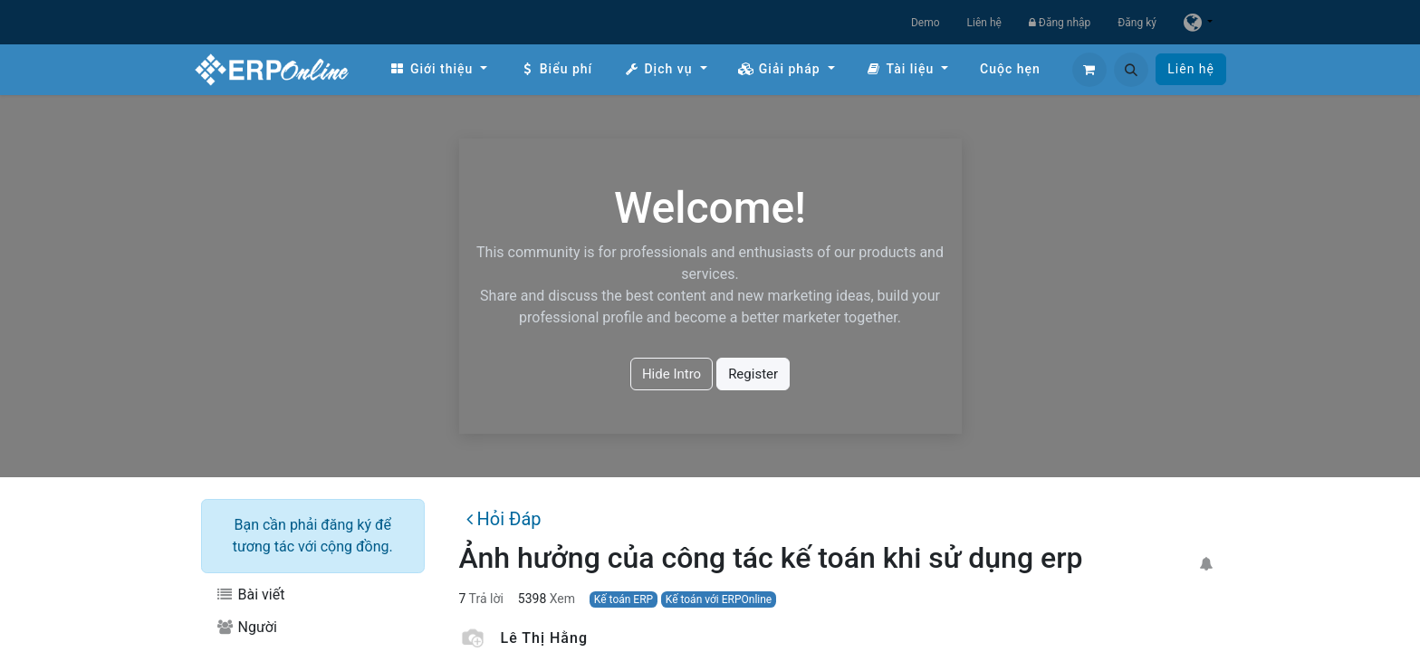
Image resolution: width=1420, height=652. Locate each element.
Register (753, 374)
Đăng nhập (1059, 22)
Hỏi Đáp (503, 519)
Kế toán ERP (623, 599)
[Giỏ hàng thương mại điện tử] (1089, 70)
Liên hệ (984, 22)
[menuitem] (438, 69)
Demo (925, 22)
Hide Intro (671, 374)
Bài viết (250, 594)
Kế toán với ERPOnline (719, 599)
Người (246, 627)
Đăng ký (1137, 22)
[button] (1131, 70)
